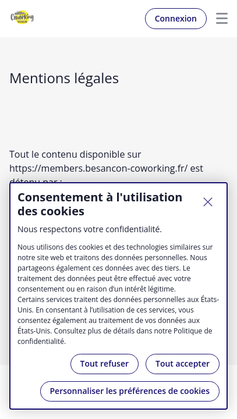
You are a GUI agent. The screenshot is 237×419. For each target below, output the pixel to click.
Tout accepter (182, 363)
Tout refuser (104, 363)
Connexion (176, 18)
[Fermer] (208, 202)
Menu (217, 18)
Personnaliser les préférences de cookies (130, 390)
